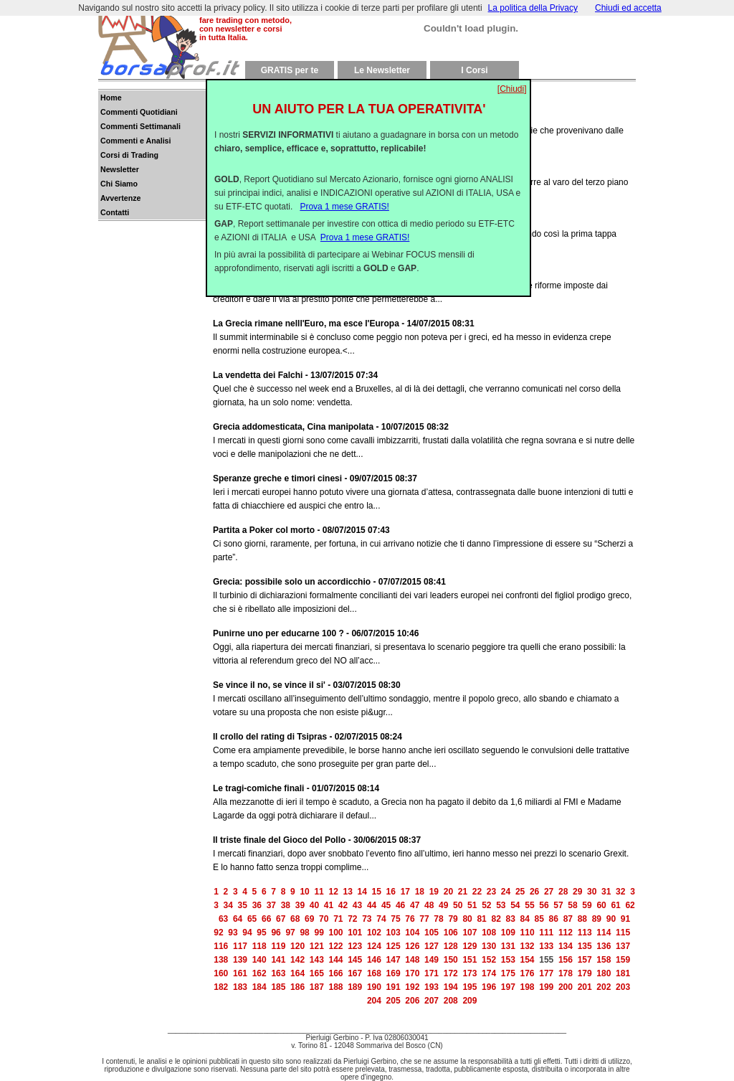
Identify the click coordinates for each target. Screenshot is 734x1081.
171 (431, 973)
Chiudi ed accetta (628, 8)
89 (596, 919)
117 (240, 946)
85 (539, 919)
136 (603, 946)
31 (606, 892)
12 (333, 892)
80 (467, 919)
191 (393, 987)
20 (448, 892)
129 (469, 946)
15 (376, 892)
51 (472, 905)
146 (374, 960)
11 (318, 892)
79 (452, 919)
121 (317, 946)
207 (431, 1001)
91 (625, 919)
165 (317, 973)
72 (352, 919)
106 (451, 932)
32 (620, 892)
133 (546, 946)
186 (297, 987)
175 (508, 973)
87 (568, 919)
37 (271, 905)
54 (515, 905)
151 (469, 960)
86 (553, 919)
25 (520, 892)
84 (525, 919)
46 (400, 905)
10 (304, 892)
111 (546, 932)
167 (355, 973)
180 (603, 973)
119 (278, 946)
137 (623, 946)
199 (546, 987)
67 (280, 919)
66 (266, 919)
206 (412, 1001)
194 (451, 987)
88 (582, 919)
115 (623, 932)
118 (259, 946)
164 (297, 973)
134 (565, 946)
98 (304, 932)
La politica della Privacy (533, 8)
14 (362, 892)
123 (355, 946)
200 (565, 987)
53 (500, 905)
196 (489, 987)
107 (469, 932)
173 (469, 973)
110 (527, 932)
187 (317, 987)
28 (563, 892)
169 (393, 973)
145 (355, 960)
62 (629, 905)
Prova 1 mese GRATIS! (344, 195)
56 (543, 905)
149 (431, 960)
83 (510, 919)
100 (336, 932)
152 (489, 960)
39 (300, 905)
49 (443, 905)
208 (451, 1001)
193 (431, 987)
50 (457, 905)
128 (451, 946)
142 (297, 960)
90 (611, 919)
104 (412, 932)
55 (529, 905)
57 (558, 905)
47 (414, 905)
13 (348, 892)
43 (357, 905)
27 (548, 892)
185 (278, 987)
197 (508, 987)
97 (290, 932)
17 (405, 892)
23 (491, 892)
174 (489, 973)
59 (586, 905)
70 (323, 919)
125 (393, 946)
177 (546, 973)
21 (462, 892)
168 (374, 973)
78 (438, 919)
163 (278, 973)
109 (508, 932)
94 (247, 932)
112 (565, 932)
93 (232, 932)
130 (489, 946)
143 (317, 960)
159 (623, 960)
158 (603, 960)
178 (565, 973)
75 (395, 919)
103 (393, 932)
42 (343, 905)
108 (489, 932)
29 (577, 892)
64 (237, 919)
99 (318, 932)
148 (412, 960)
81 (481, 919)
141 (278, 960)
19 (434, 892)
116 (221, 946)
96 (275, 932)
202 (603, 987)
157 (585, 960)
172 (451, 973)
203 (623, 987)
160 (221, 973)
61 (615, 905)
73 (366, 919)
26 (534, 892)
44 (371, 905)
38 (285, 905)
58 (572, 905)
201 (585, 987)
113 (585, 932)
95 (261, 932)
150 (451, 960)
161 (240, 973)
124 (374, 946)
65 (252, 919)
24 (505, 892)
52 (486, 905)
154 (527, 960)
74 (381, 919)
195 (469, 987)
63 (223, 919)
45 (386, 905)
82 (495, 919)
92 (218, 932)
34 (228, 905)
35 (242, 905)
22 (477, 892)
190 (374, 987)
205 (393, 1001)
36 (257, 905)
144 (335, 960)
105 (431, 932)
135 (585, 946)
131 (508, 946)
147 (393, 960)
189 (355, 987)
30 (591, 892)
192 (412, 987)
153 (508, 960)
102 (374, 932)
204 (374, 1001)
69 (309, 919)
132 (527, 946)
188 (335, 987)
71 (338, 919)
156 (565, 960)
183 (240, 987)
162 (259, 973)
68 (295, 919)
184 (259, 987)
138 (221, 960)
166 (335, 973)
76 (409, 919)
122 (335, 946)
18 (419, 892)
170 (412, 973)
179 (585, 973)
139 (240, 960)
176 (527, 973)
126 (412, 946)
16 (391, 892)
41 (328, 905)
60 (601, 905)
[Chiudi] (512, 77)
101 (355, 932)
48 (429, 905)
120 (297, 946)
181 (623, 973)
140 (259, 960)
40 (314, 905)
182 (221, 987)
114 (603, 932)
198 (527, 987)
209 (469, 1001)
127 (431, 946)
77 (424, 919)
